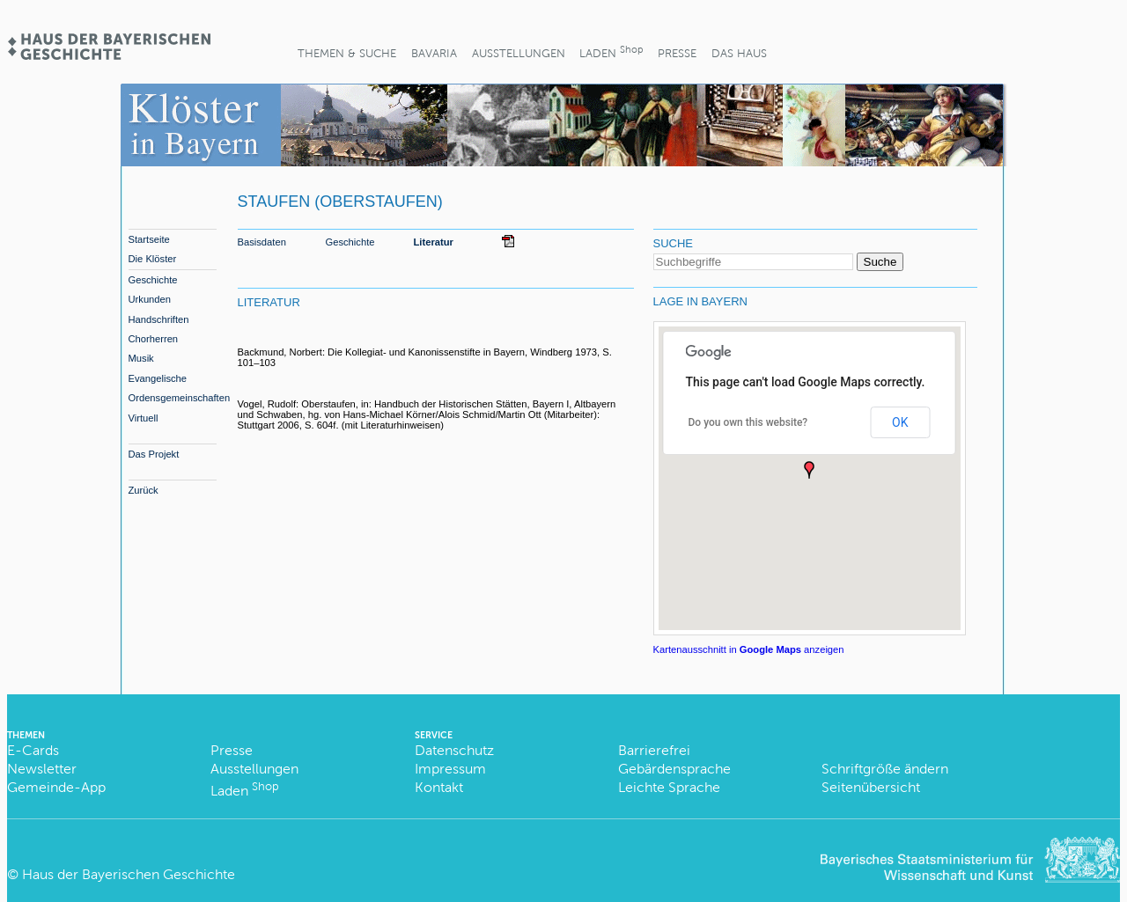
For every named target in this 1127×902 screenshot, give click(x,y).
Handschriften (159, 319)
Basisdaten (262, 242)
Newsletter (42, 768)
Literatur (433, 242)
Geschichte (153, 280)
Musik (141, 358)
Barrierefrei (654, 750)
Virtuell (143, 418)
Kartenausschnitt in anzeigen (748, 649)
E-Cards (33, 750)
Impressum (450, 768)
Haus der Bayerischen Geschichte (128, 874)
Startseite (149, 239)
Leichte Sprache (669, 787)
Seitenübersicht (870, 787)
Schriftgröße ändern (884, 768)
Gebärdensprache (674, 768)
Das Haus (739, 53)
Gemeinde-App (56, 787)
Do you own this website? (748, 422)
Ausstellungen (518, 53)
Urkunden (150, 299)
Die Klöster (153, 258)
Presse (677, 53)
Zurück (143, 490)
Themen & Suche (347, 53)
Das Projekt (154, 454)
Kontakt (439, 787)
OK (900, 422)
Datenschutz (454, 750)
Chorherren (154, 339)
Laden (611, 51)
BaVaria (434, 53)
